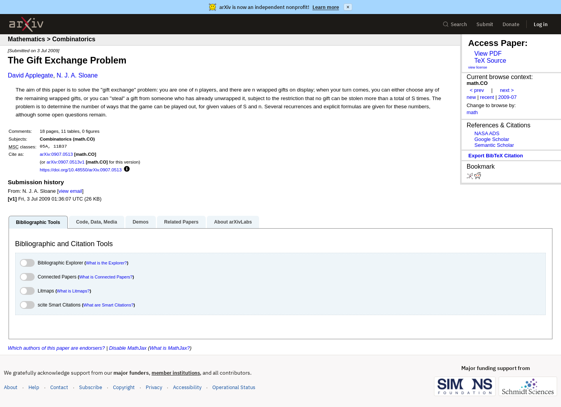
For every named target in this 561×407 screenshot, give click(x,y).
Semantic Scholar (494, 145)
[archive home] (26, 24)
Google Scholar (492, 139)
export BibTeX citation (495, 156)
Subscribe (90, 387)
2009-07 (507, 97)
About (11, 387)
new (471, 97)
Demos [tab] (140, 222)
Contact (59, 387)
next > (507, 90)
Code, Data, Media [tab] (96, 222)
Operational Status (233, 387)
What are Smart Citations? (108, 305)
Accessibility (187, 387)
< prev (477, 90)
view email (70, 191)
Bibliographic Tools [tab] (38, 222)
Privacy (154, 387)
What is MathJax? (170, 348)
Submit (484, 24)
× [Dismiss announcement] (347, 7)
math (472, 112)
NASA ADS (487, 133)
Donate (511, 24)
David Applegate (30, 75)
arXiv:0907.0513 (56, 154)
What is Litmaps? (73, 291)
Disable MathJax (127, 348)
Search (455, 24)
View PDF (487, 53)
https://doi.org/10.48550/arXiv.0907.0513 (81, 169)
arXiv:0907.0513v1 (65, 161)
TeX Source (490, 60)
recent (487, 97)
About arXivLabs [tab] (233, 222)
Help (33, 387)
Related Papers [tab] (181, 222)
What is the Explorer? (106, 263)
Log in (541, 24)
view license (477, 67)
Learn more (325, 7)
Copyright (124, 387)
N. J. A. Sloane (77, 75)
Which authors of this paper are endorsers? (56, 348)
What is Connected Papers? (105, 277)
